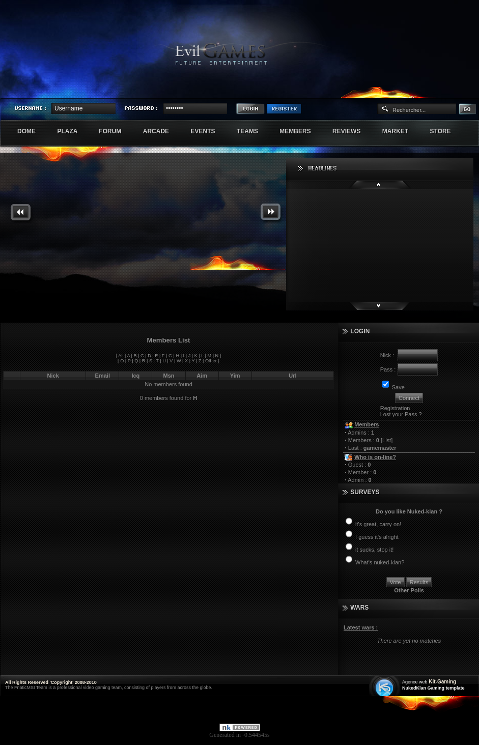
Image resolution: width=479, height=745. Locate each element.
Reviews (352, 131)
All (120, 355)
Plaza (72, 131)
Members (300, 131)
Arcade (161, 131)
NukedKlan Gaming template (433, 688)
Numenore (468, 89)
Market (400, 131)
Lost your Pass (398, 414)
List (386, 440)
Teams (253, 131)
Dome (31, 131)
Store (446, 131)
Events (208, 131)
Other (211, 360)
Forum (115, 131)
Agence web (415, 681)
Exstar (449, 89)
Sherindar (430, 89)
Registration (395, 408)
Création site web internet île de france (385, 686)
